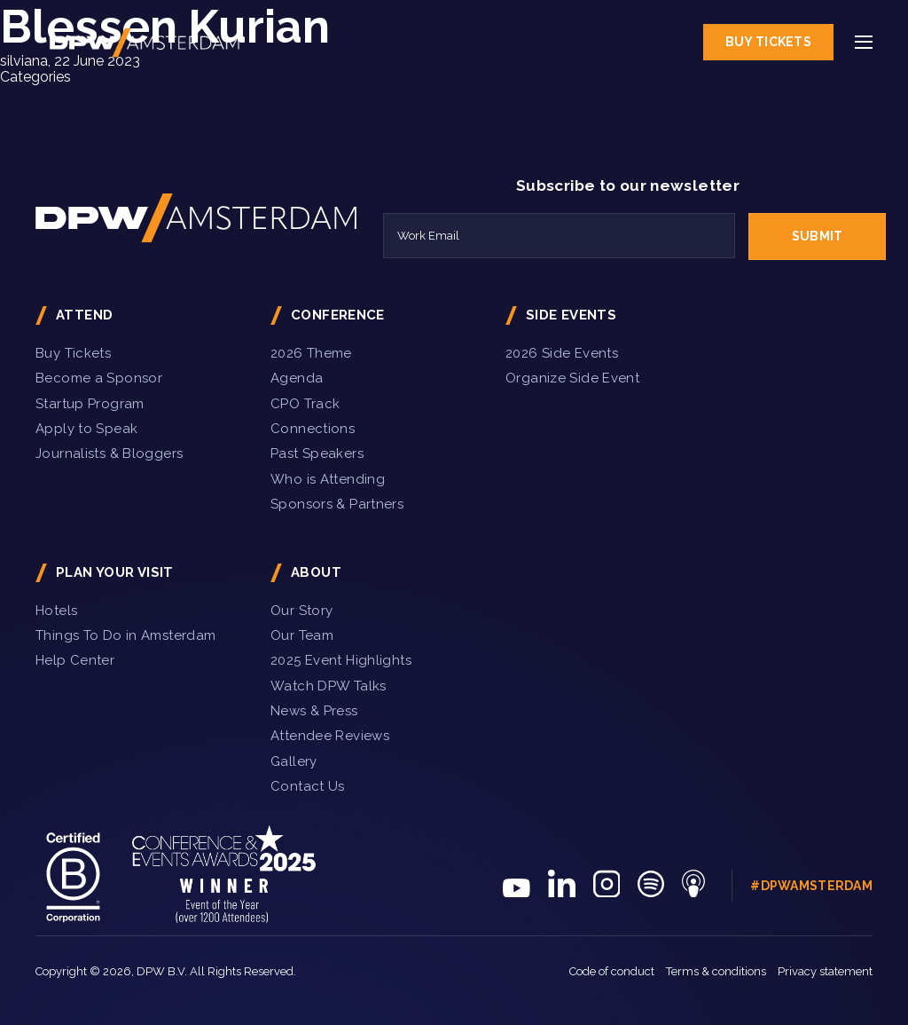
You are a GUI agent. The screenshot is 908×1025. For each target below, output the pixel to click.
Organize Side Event (572, 378)
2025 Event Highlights (340, 660)
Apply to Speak (86, 429)
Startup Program (90, 404)
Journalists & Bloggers (109, 453)
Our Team (301, 635)
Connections (312, 429)
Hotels (56, 611)
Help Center (74, 660)
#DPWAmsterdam (811, 886)
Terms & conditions (716, 971)
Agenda (296, 378)
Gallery (293, 761)
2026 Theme (311, 353)
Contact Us (307, 786)
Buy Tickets (768, 42)
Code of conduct (611, 971)
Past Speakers (317, 453)
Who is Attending (327, 479)
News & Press (314, 711)
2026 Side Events (561, 353)
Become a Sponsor (98, 378)
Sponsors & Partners (336, 504)
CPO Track (305, 404)
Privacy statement (825, 971)
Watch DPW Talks (328, 686)
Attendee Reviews (329, 736)
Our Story (301, 611)
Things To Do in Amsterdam (125, 635)
